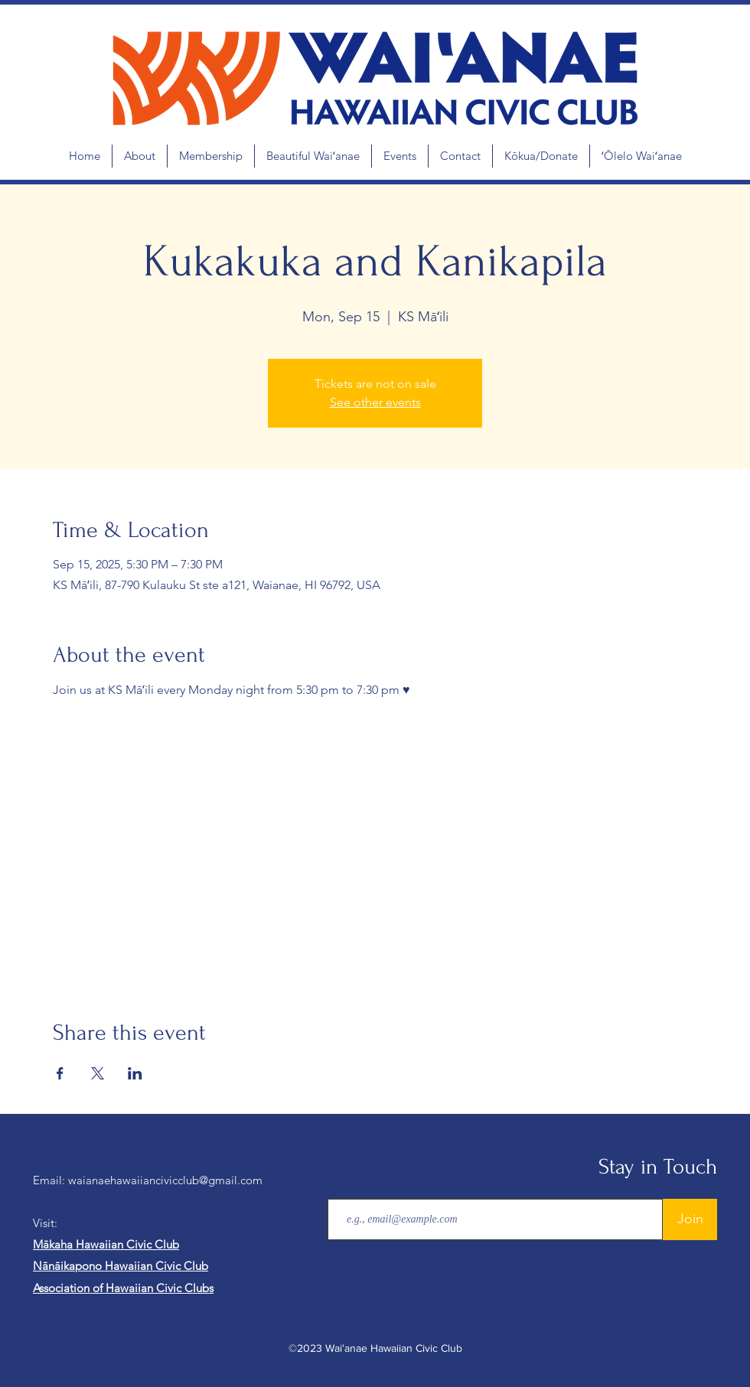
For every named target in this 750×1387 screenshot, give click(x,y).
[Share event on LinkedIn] (135, 1073)
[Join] (690, 1219)
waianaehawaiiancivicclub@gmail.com (165, 1180)
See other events (375, 402)
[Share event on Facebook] (60, 1073)
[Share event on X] (97, 1073)
